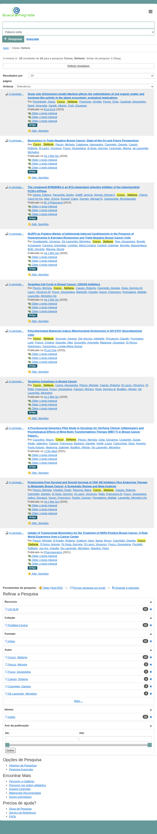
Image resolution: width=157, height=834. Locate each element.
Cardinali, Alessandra (133, 101)
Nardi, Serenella (37, 105)
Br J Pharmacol (53, 202)
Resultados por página (13, 78)
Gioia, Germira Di (131, 288)
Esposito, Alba (64, 342)
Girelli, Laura (104, 443)
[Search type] (78, 32)
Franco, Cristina (44, 342)
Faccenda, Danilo (63, 194)
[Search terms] (78, 25)
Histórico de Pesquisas (23, 765)
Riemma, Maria (82, 490)
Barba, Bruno (104, 540)
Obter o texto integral (42, 113)
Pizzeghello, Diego (44, 101)
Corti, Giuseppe (77, 105)
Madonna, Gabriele (57, 447)
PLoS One (50, 350)
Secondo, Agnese (66, 338)
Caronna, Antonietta (54, 245)
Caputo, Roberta (86, 288)
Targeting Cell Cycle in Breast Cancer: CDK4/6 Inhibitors (64, 284)
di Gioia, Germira (97, 148)
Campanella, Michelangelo (120, 198)
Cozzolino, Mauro (43, 439)
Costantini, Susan (130, 439)
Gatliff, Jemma (84, 194)
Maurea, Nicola (55, 249)
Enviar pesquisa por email (88, 587)
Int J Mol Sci (51, 155)
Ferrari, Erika (111, 101)
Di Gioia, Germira (62, 494)
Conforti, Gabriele (107, 245)
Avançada (32, 39)
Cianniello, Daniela (116, 144)
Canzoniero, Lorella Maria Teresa (62, 346)
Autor (6, 48)
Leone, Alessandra (66, 385)
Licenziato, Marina (120, 148)
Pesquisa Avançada (21, 769)
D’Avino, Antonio (50, 544)
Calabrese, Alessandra (89, 144)
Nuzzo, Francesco (110, 292)
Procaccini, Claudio (117, 338)
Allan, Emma (51, 198)
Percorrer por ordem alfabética (27, 785)
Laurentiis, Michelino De (42, 295)
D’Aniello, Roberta (64, 540)
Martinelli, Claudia (86, 292)
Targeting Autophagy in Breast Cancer (52, 381)
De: (7, 733)
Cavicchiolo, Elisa (124, 443)
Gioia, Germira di (105, 389)
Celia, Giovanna (108, 439)
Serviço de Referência (22, 812)
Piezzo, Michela (64, 144)
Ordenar (8, 86)
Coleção (10, 617)
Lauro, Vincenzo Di (39, 292)
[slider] (7, 745)
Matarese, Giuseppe (112, 342)
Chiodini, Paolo (62, 490)
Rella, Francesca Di (110, 494)
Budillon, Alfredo (127, 389)
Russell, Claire (69, 198)
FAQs (12, 816)
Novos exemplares (20, 796)
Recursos (11, 601)
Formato (10, 633)
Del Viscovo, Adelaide (91, 338)
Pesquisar (13, 39)
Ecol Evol (49, 109)
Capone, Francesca (60, 443)
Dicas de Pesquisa (20, 808)
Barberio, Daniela (84, 443)
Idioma (9, 709)
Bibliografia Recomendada (25, 792)
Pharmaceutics (53, 552)
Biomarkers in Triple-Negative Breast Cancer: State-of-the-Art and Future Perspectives (83, 140)
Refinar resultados (78, 65)
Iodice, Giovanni (37, 497)
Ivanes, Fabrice (42, 194)
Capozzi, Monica (83, 389)
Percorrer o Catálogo (21, 781)
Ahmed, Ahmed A (104, 194)
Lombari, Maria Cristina (82, 245)
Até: (82, 733)
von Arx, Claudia (49, 548)
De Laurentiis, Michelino (76, 241)
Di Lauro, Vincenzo (50, 148)
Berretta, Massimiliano (133, 245)
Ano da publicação (17, 725)
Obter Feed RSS (51, 587)
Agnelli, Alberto (58, 105)
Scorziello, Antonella (86, 342)
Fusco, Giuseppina (74, 148)
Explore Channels (20, 789)
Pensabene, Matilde (134, 292)
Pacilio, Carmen (81, 497)
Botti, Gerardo (36, 249)
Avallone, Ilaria (85, 540)
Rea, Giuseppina (125, 241)
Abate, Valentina (37, 443)
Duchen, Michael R (91, 198)
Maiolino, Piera (100, 548)
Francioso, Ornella (90, 101)
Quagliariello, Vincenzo (46, 241)
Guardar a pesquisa (125, 587)
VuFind (8, 12)
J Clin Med (50, 451)
